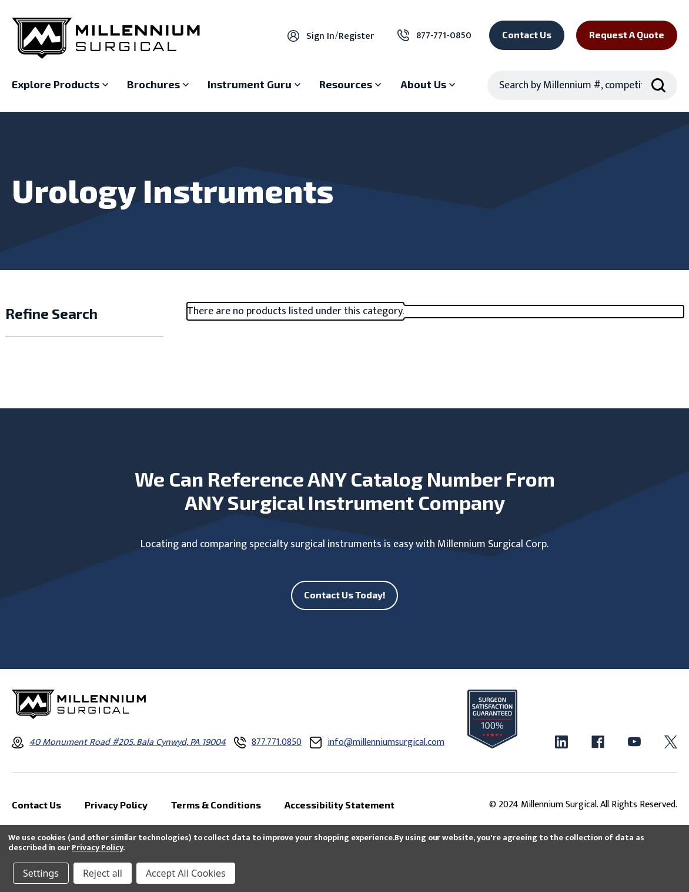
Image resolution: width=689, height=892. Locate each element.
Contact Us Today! (345, 594)
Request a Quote (626, 34)
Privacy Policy (97, 847)
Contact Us (526, 34)
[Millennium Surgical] (106, 38)
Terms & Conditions (216, 804)
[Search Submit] (658, 85)
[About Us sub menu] (429, 84)
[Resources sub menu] (351, 84)
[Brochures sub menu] (159, 84)
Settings (41, 873)
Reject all (102, 873)
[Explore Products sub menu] (61, 84)
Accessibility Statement (339, 804)
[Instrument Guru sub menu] (255, 84)
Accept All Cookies (186, 873)
